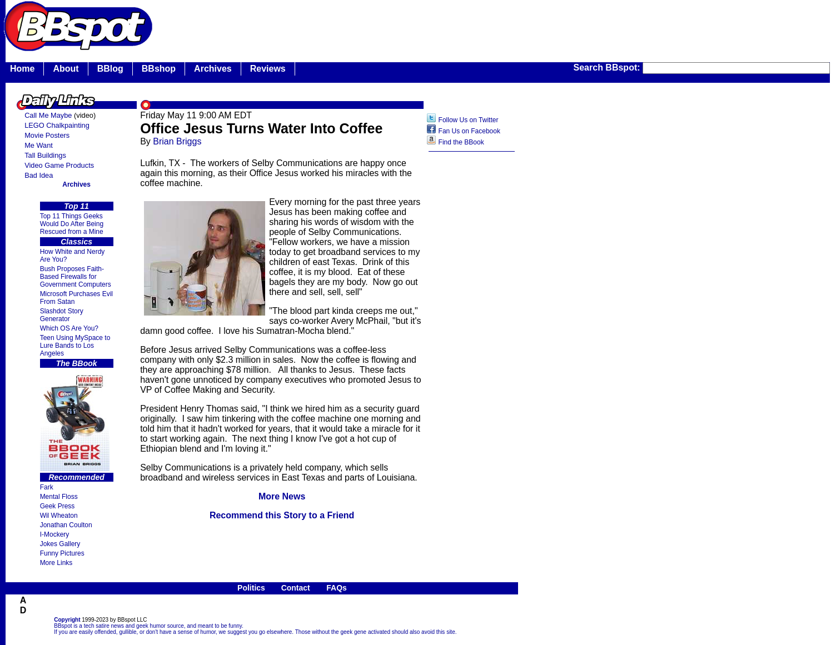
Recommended (76, 477)
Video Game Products (59, 165)
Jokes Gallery (60, 544)
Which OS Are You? (69, 328)
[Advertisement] (471, 332)
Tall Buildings (45, 155)
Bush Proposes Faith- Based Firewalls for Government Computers (75, 276)
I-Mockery (54, 534)
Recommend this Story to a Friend (282, 515)
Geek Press (57, 506)
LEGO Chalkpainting (56, 125)
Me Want (38, 145)
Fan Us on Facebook (469, 131)
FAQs (336, 587)
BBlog (110, 68)
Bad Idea (38, 175)
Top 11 (76, 206)
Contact (295, 587)
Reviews (268, 68)
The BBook (76, 363)
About (65, 68)
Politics (251, 587)
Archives (213, 68)
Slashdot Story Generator (61, 315)
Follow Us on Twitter (469, 120)
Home (22, 68)
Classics (76, 241)
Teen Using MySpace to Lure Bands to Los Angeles (75, 345)
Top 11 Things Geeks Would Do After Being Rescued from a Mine (72, 224)
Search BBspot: (608, 67)
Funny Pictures (62, 553)
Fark (46, 487)
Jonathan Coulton (66, 525)
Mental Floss (59, 497)
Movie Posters (46, 135)
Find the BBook (461, 142)
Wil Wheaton (59, 515)
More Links (56, 563)
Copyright (67, 620)
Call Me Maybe (48, 115)
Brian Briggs (177, 141)
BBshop (159, 68)
